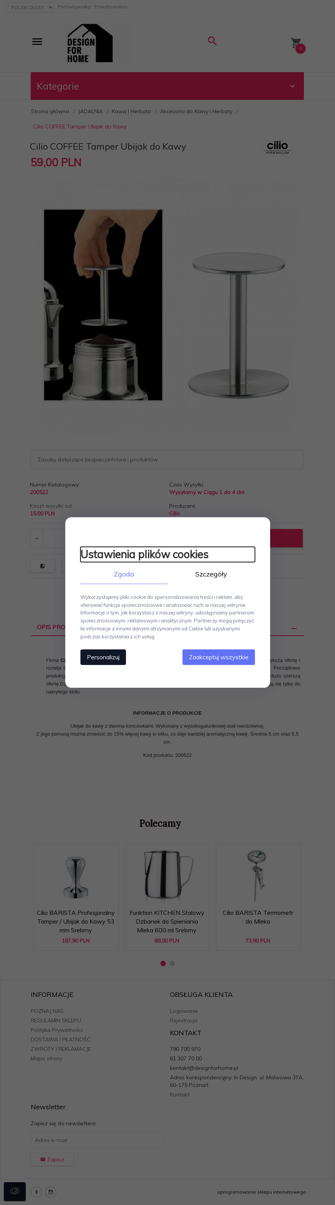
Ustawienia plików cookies (144, 554)
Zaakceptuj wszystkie (218, 657)
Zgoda (124, 574)
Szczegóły (211, 574)
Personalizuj (103, 657)
